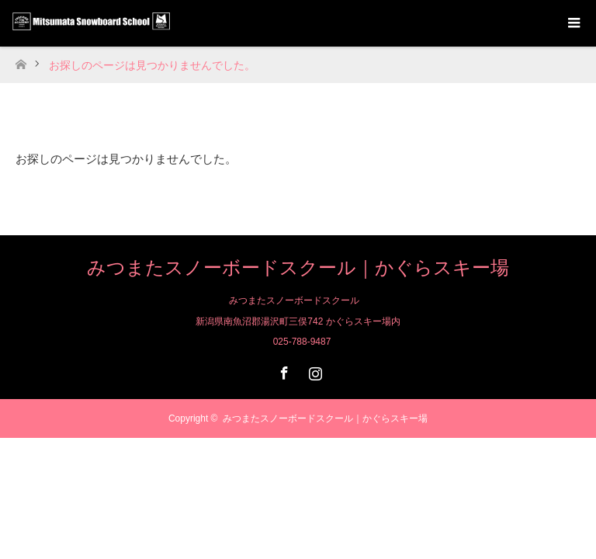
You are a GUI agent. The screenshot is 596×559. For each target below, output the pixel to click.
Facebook (282, 370)
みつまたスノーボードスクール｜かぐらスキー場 (298, 267)
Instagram (313, 370)
